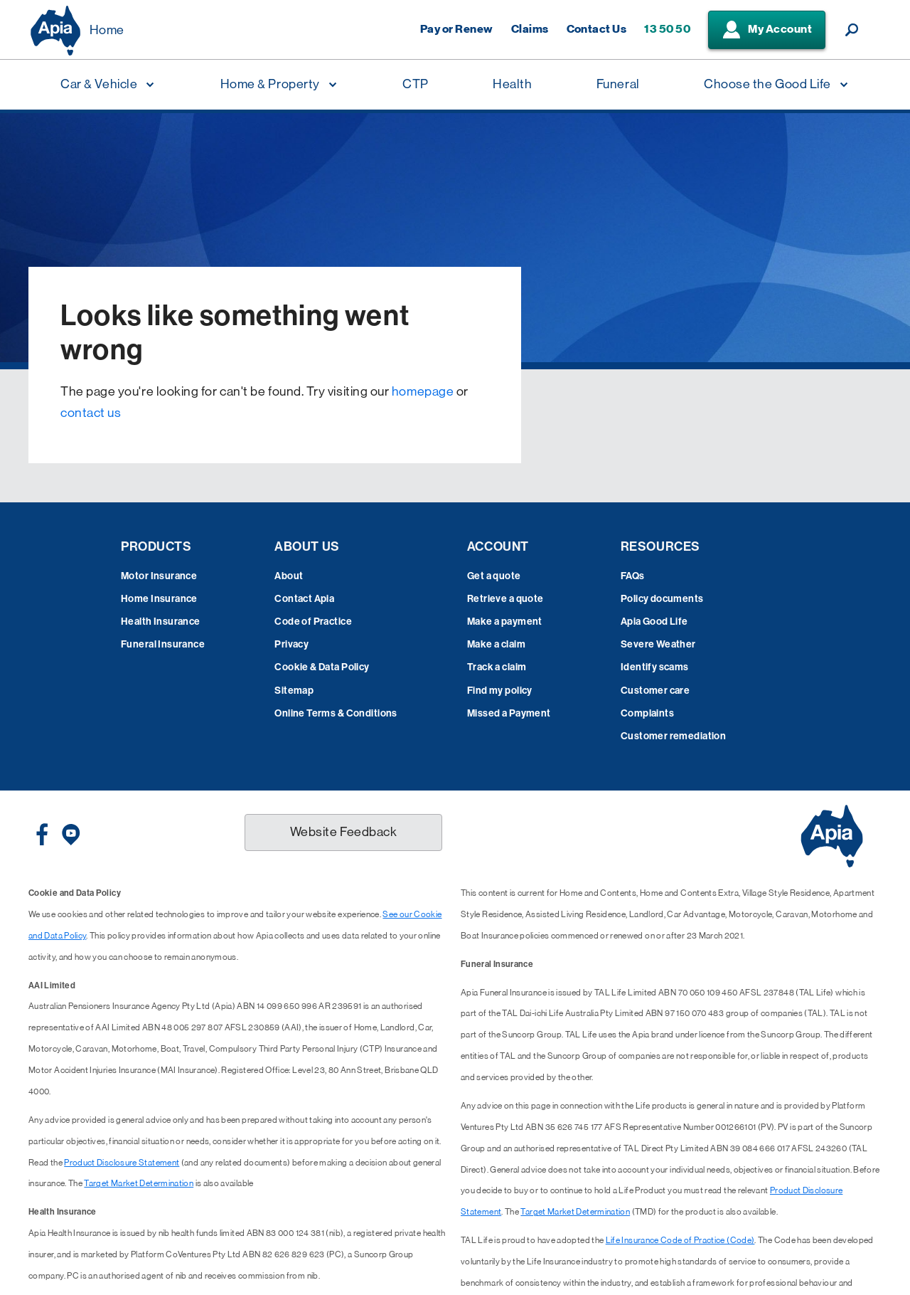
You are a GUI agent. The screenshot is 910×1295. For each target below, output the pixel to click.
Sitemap (294, 690)
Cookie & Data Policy (321, 667)
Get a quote (494, 576)
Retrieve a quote (505, 599)
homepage (423, 391)
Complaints (647, 713)
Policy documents (662, 599)
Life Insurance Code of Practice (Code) (680, 1240)
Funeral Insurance (163, 644)
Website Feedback (343, 832)
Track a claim (496, 667)
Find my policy (499, 690)
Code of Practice (313, 621)
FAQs (633, 576)
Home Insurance (159, 599)
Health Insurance (160, 621)
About (288, 576)
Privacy (291, 644)
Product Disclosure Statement (121, 1163)
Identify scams (655, 667)
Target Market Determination (138, 1183)
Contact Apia (304, 599)
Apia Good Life (654, 621)
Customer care (655, 690)
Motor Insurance (159, 576)
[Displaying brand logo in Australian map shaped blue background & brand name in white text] (55, 30)
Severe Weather (658, 644)
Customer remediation (673, 736)
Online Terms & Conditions (335, 713)
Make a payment (504, 621)
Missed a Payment (509, 713)
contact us (90, 413)
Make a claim (496, 644)
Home (107, 30)
